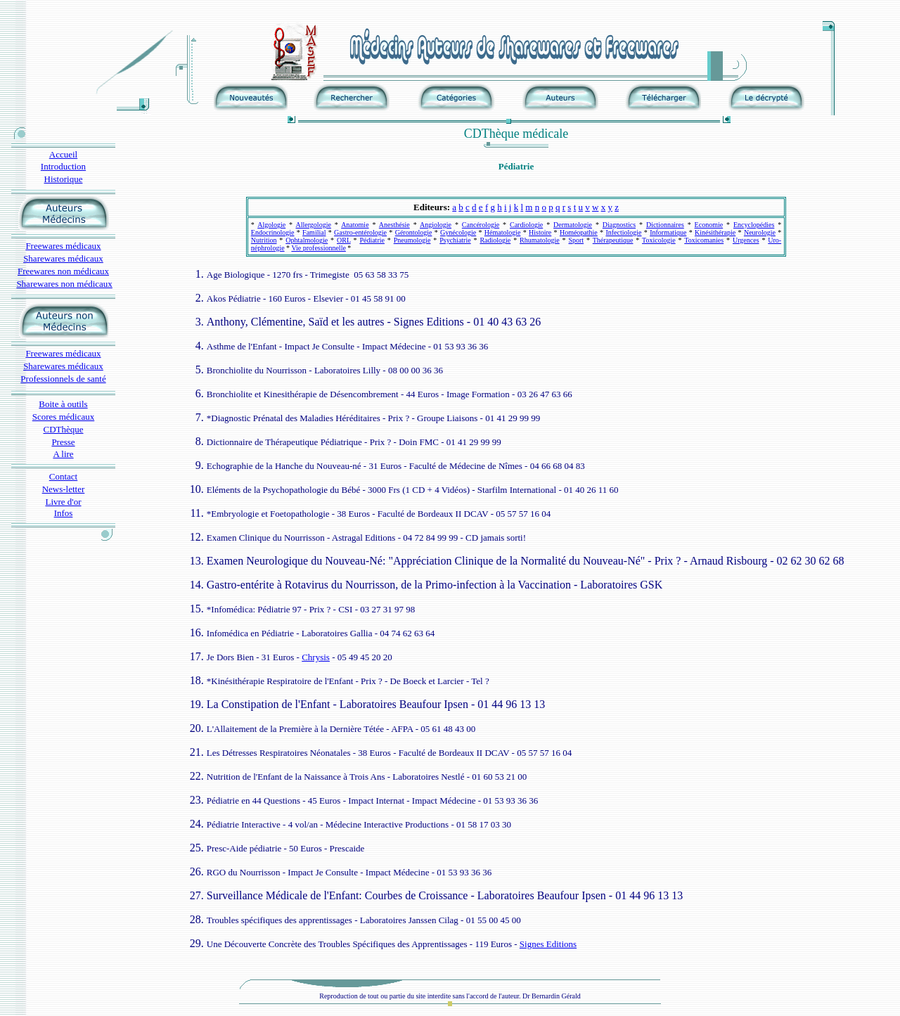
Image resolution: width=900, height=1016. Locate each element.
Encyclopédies (753, 225)
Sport (576, 240)
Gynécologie (458, 232)
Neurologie (760, 232)
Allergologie (312, 225)
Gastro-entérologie (360, 232)
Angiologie (435, 225)
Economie (709, 225)
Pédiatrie (372, 240)
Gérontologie (413, 232)
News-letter (63, 489)
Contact (63, 476)
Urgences (746, 240)
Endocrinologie (273, 232)
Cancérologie (480, 225)
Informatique (668, 232)
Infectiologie (623, 232)
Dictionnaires (665, 225)
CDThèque (63, 429)
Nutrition (264, 240)
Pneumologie (412, 240)
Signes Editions (548, 944)
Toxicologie (659, 240)
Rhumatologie (540, 240)
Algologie (271, 225)
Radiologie (495, 240)
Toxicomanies (704, 240)
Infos (63, 513)
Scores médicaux (63, 416)
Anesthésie (394, 225)
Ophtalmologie (306, 240)
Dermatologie (572, 225)
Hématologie (502, 232)
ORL (344, 240)
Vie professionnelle (318, 248)
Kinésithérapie (715, 232)
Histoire (540, 232)
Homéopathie (579, 232)
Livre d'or (63, 501)
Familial (314, 232)
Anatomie (354, 225)
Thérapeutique (613, 240)
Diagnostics (619, 225)
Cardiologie (526, 225)
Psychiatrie (454, 240)
